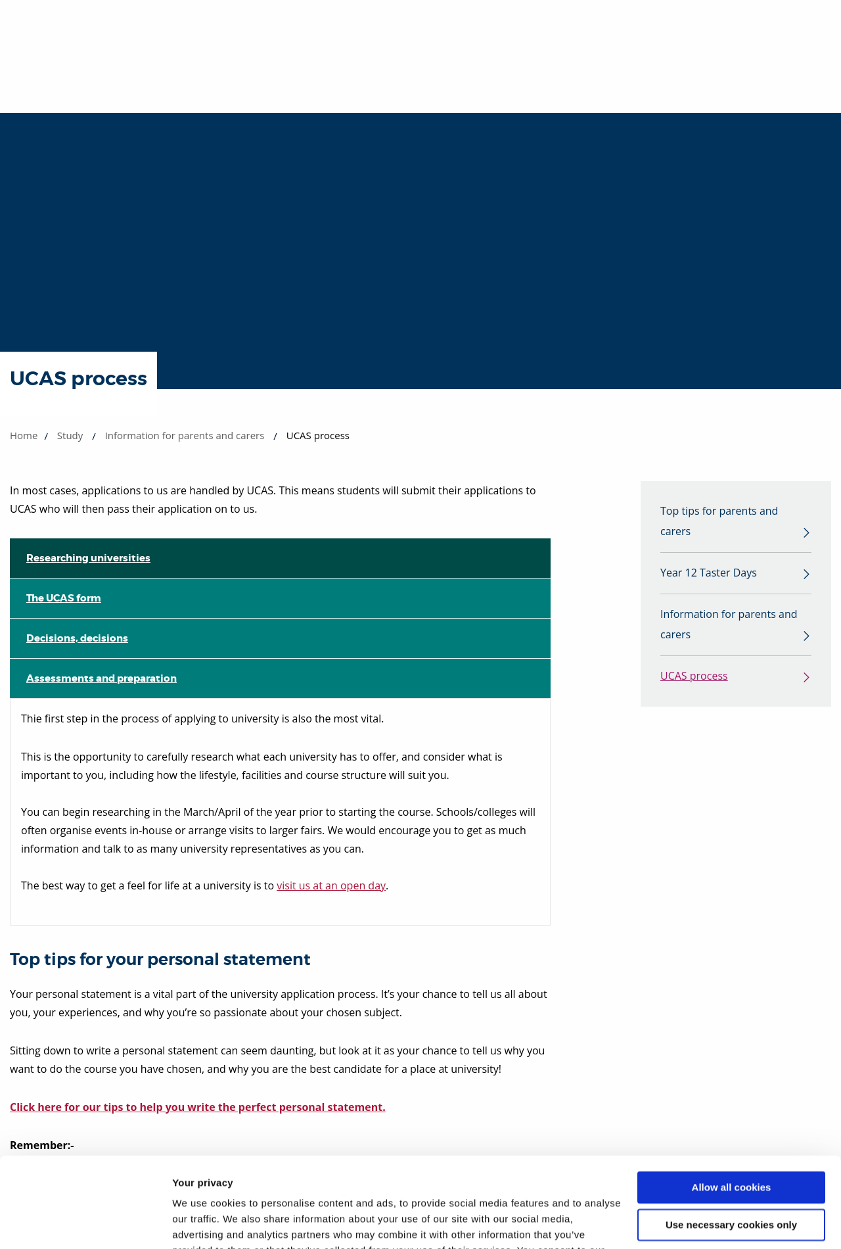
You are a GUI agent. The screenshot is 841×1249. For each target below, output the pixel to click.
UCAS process (694, 678)
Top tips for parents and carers (719, 522)
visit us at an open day (331, 885)
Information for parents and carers (185, 435)
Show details (202, 1223)
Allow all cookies (731, 1108)
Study (70, 435)
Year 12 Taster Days (708, 574)
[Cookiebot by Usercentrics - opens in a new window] (85, 1223)
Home (23, 435)
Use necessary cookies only (731, 1144)
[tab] (280, 558)
